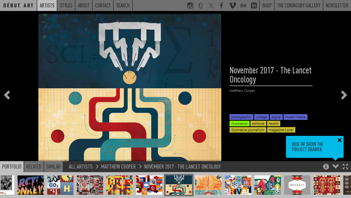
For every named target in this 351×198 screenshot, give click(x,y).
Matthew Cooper (118, 166)
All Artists (81, 166)
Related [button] (33, 166)
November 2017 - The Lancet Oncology (182, 166)
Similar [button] (53, 166)
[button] (345, 167)
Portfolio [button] (11, 166)
